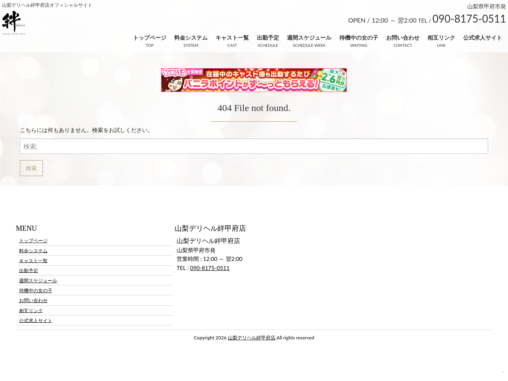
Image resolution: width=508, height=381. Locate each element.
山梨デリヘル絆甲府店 (251, 338)
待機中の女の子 (358, 37)
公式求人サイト (482, 37)
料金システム (191, 37)
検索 (31, 168)
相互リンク (441, 37)
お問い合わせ (402, 37)
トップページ (149, 37)
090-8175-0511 (210, 267)
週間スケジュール (309, 37)
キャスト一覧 (232, 37)
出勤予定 (268, 37)
